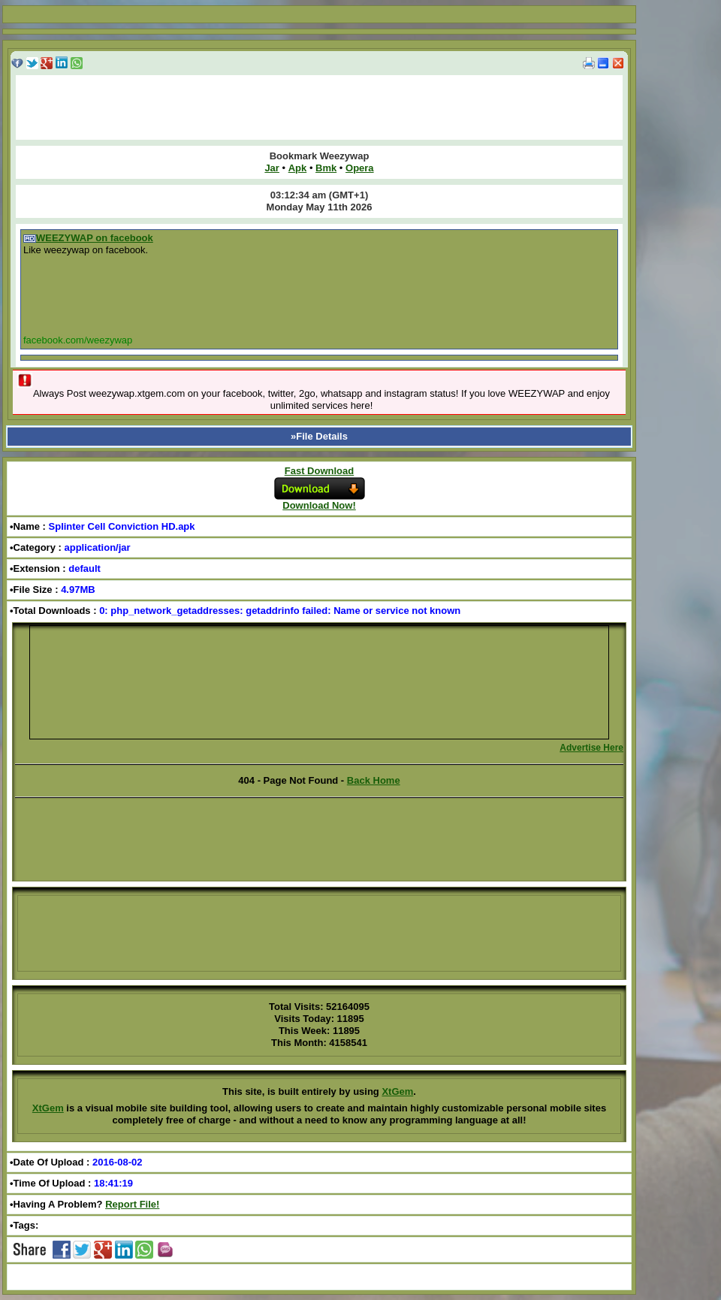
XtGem (397, 1091)
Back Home (373, 780)
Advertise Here (591, 747)
